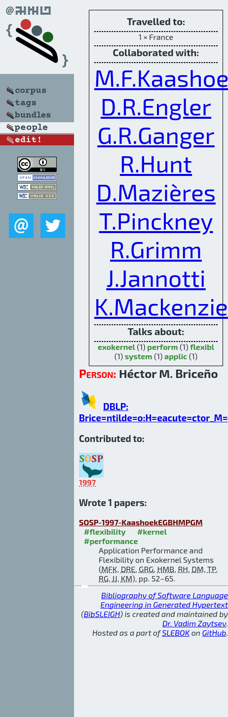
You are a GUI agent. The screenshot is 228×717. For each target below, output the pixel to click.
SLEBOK (176, 632)
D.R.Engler (156, 106)
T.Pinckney (156, 220)
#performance (111, 541)
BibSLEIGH (102, 613)
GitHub (214, 632)
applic (175, 356)
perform (162, 346)
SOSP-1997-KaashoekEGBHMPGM (141, 522)
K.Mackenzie (161, 306)
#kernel (152, 531)
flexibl (202, 346)
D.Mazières (156, 191)
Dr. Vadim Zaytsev (194, 623)
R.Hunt (156, 163)
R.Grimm (156, 249)
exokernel (116, 346)
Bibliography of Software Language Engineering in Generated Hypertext (164, 599)
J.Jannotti (155, 277)
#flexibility (105, 531)
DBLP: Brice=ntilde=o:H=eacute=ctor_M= (153, 412)
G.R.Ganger (156, 134)
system (138, 356)
